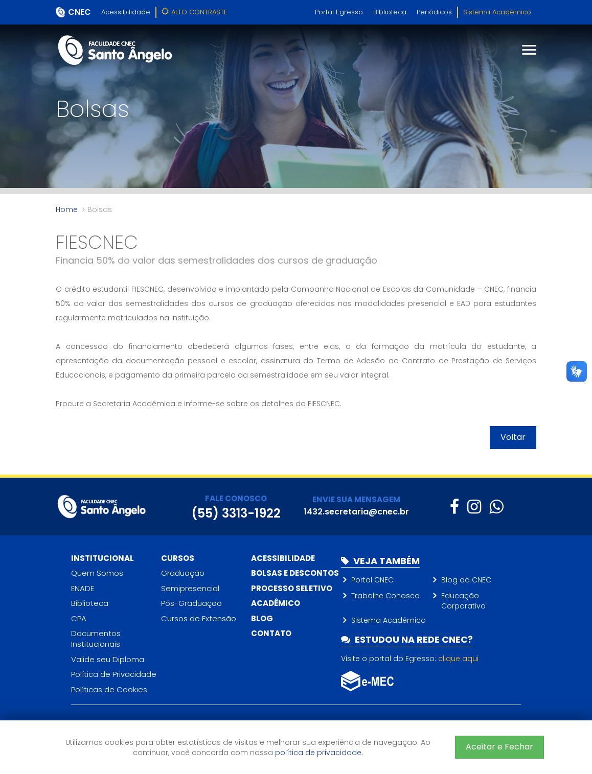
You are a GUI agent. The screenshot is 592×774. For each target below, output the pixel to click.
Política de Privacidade (113, 674)
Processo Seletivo (291, 588)
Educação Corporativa (463, 601)
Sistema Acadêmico (497, 12)
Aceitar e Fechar (499, 747)
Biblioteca (389, 12)
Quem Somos (97, 573)
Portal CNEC (372, 580)
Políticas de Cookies (109, 689)
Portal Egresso (339, 12)
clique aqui (458, 658)
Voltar (513, 437)
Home (67, 209)
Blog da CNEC (466, 580)
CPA (78, 618)
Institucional (102, 558)
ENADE (82, 588)
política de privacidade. (319, 752)
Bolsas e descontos (295, 573)
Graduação (182, 573)
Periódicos (434, 12)
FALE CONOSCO (236, 498)
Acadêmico (275, 603)
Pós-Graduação (191, 603)
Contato (271, 633)
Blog (262, 618)
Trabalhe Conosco (385, 596)
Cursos (177, 558)
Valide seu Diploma (107, 659)
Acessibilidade (125, 12)
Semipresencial (190, 588)
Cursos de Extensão (198, 618)
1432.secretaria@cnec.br (356, 512)
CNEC (79, 12)
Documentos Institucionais (96, 638)
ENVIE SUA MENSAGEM (356, 499)
